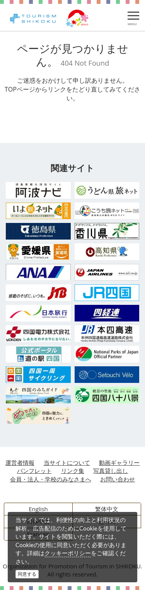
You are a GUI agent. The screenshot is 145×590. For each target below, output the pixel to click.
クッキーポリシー (67, 553)
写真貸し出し (110, 470)
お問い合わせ (117, 479)
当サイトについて (67, 462)
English (38, 509)
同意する (27, 574)
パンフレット (34, 470)
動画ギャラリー (119, 462)
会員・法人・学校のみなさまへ (50, 479)
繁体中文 (106, 509)
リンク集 (72, 470)
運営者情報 (19, 462)
